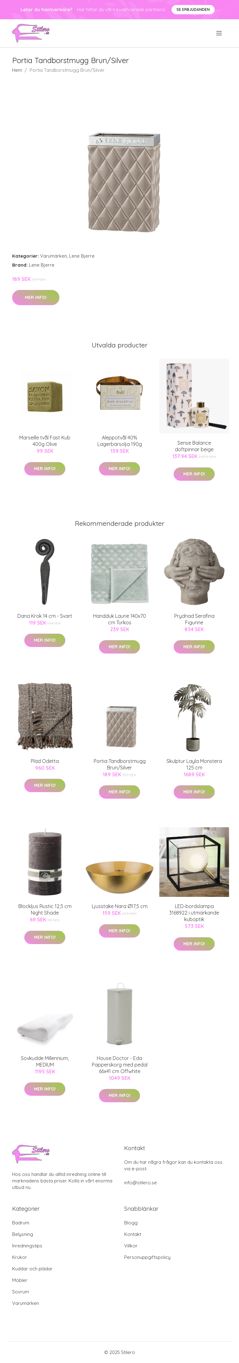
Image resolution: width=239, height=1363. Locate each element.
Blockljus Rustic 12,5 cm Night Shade (45, 909)
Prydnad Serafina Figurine (194, 619)
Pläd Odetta (45, 761)
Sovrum (20, 1292)
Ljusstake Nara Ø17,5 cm (120, 906)
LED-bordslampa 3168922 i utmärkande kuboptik (194, 912)
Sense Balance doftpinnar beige (194, 446)
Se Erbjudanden (193, 9)
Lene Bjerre (82, 256)
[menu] (219, 33)
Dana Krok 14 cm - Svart (44, 616)
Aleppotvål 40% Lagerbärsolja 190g (119, 440)
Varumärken (53, 256)
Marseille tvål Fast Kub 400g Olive (44, 440)
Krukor (19, 1257)
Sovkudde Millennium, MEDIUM (45, 1061)
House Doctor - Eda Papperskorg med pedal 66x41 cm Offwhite (120, 1064)
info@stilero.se (140, 1183)
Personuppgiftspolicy (147, 1257)
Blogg (131, 1223)
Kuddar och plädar (32, 1269)
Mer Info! (36, 297)
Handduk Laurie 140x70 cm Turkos (119, 619)
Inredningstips (27, 1246)
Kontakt (132, 1234)
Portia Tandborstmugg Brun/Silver (120, 764)
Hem (17, 70)
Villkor (131, 1246)
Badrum (20, 1223)
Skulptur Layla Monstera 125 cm (194, 764)
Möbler (19, 1280)
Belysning (22, 1234)
